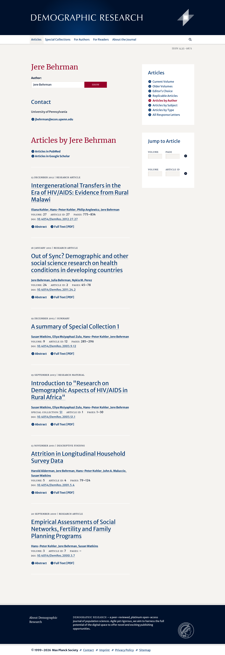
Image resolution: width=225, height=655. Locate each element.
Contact (88, 650)
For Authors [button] (82, 39)
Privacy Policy (124, 650)
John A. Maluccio (114, 471)
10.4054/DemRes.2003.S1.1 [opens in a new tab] (56, 417)
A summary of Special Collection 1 (75, 326)
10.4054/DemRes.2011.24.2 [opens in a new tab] (56, 289)
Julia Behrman (60, 280)
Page (169, 152)
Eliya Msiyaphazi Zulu (67, 336)
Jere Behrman (110, 209)
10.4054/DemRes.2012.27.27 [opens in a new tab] (57, 219)
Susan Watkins (41, 336)
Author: (36, 78)
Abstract (41, 226)
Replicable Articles (165, 96)
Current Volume (163, 81)
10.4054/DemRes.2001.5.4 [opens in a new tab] (56, 485)
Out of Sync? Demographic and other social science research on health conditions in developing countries (79, 263)
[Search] (190, 39)
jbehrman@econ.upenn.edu (54, 119)
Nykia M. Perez (82, 280)
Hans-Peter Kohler (63, 209)
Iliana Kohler (40, 209)
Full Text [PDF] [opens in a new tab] (64, 226)
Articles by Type (163, 110)
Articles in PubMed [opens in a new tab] (47, 151)
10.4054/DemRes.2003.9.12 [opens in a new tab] (56, 346)
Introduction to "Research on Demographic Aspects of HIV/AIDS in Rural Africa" (79, 390)
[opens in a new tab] (186, 630)
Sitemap (145, 650)
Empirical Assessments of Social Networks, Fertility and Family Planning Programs (73, 529)
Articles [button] (36, 39)
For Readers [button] (101, 39)
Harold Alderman (42, 471)
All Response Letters (166, 114)
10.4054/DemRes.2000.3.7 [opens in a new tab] (56, 555)
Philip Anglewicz (88, 209)
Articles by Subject (165, 105)
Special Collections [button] (57, 39)
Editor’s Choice (163, 91)
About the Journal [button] (124, 39)
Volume (153, 152)
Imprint (104, 650)
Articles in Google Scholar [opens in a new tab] (52, 156)
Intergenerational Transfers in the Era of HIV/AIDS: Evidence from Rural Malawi (79, 192)
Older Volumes (163, 86)
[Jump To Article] (185, 156)
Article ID (173, 169)
